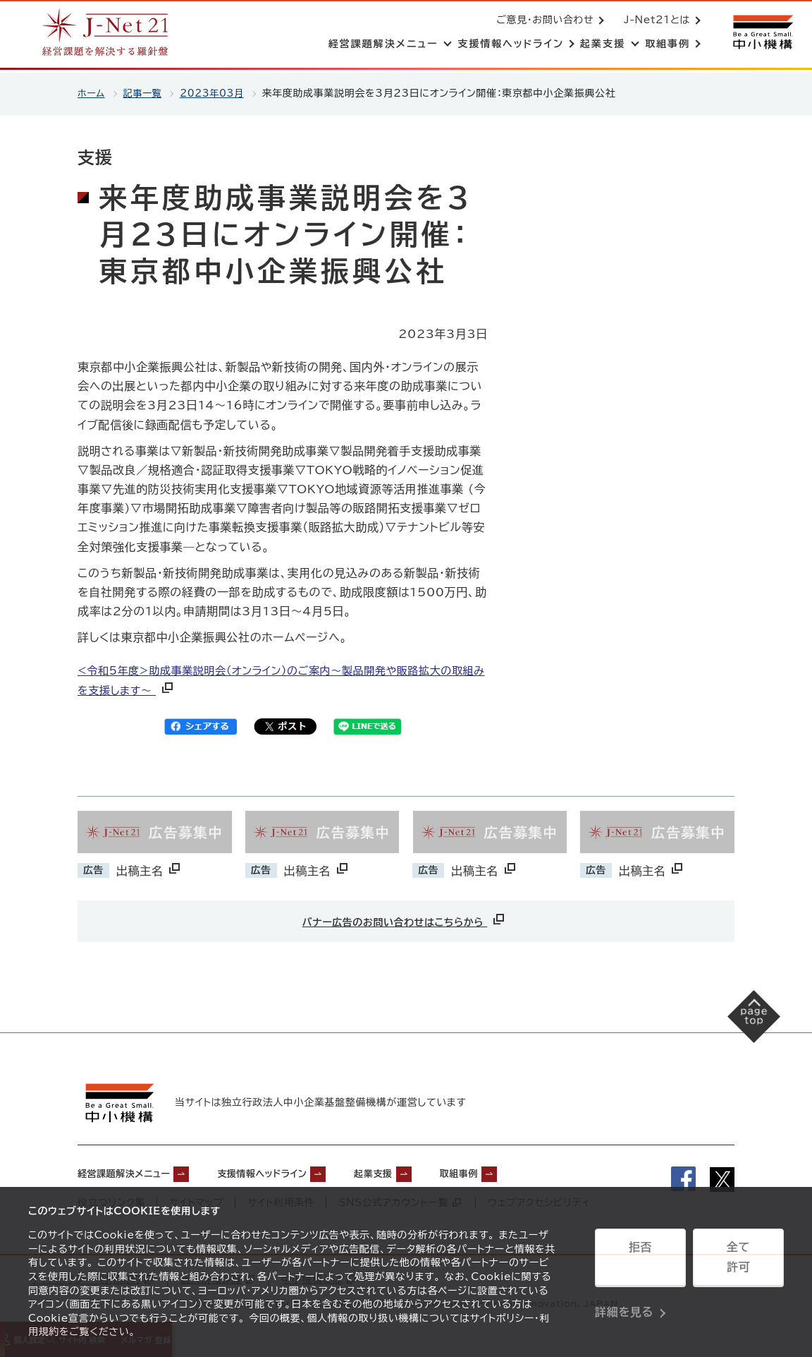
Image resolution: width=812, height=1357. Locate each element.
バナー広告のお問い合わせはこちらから (404, 919)
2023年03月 (219, 93)
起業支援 (426, 1170)
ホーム (92, 93)
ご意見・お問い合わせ (542, 21)
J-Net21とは (654, 21)
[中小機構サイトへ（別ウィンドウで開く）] (761, 33)
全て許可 (738, 1261)
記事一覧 (145, 93)
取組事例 (524, 1170)
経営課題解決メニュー (134, 1170)
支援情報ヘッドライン (297, 1170)
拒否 (640, 1261)
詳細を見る (624, 1297)
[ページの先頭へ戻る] (742, 1027)
